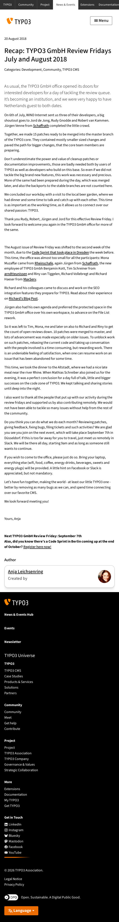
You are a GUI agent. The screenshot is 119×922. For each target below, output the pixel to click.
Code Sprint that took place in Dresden (60, 252)
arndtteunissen (15, 273)
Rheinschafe (44, 263)
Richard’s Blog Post (23, 298)
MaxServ (29, 279)
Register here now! (37, 546)
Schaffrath (41, 125)
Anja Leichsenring (25, 571)
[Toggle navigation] (101, 20)
